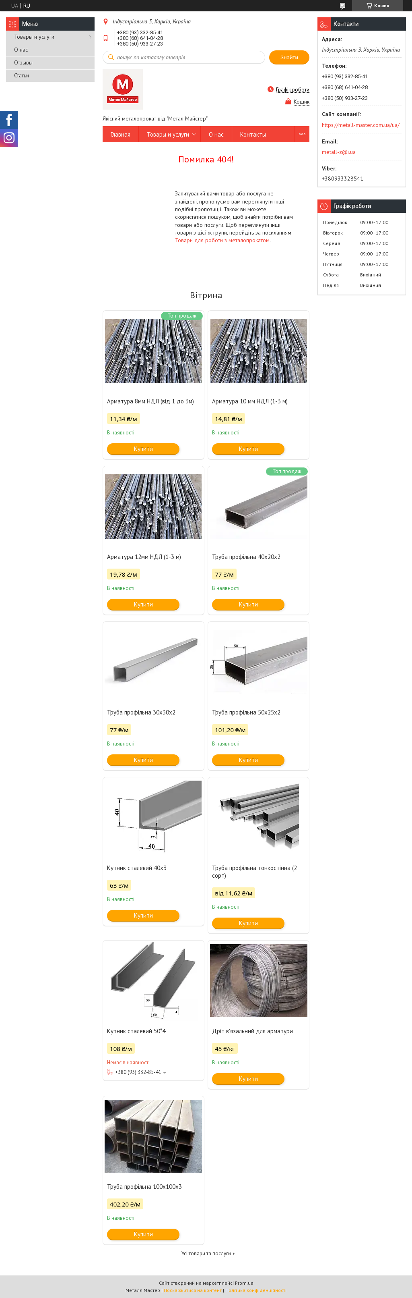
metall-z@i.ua (339, 152)
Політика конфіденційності (255, 1290)
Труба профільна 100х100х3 (144, 1186)
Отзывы (23, 62)
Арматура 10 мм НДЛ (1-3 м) (250, 401)
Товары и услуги (34, 36)
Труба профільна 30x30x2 (141, 712)
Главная (120, 134)
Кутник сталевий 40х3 (137, 868)
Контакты (253, 134)
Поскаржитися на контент (193, 1290)
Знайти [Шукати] (289, 57)
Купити (143, 449)
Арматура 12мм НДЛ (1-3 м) (144, 557)
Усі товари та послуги (206, 1253)
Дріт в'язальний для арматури (252, 1031)
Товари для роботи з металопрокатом (222, 240)
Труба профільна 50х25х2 (246, 712)
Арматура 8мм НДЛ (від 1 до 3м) (150, 401)
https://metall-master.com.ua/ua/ (361, 125)
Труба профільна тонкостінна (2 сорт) (254, 871)
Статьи (21, 75)
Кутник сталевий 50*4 (136, 1031)
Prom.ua (244, 1283)
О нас (21, 49)
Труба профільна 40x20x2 (246, 557)
